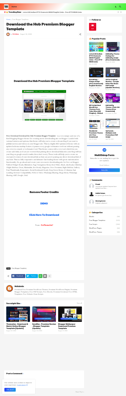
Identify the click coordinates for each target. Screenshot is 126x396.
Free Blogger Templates (20, 19)
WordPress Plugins (104, 228)
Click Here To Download (44, 215)
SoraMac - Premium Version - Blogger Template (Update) (44, 326)
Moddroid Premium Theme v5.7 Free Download (96, 134)
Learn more (21, 385)
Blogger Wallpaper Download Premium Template (67, 326)
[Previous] (118, 12)
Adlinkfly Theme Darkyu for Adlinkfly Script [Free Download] (113, 57)
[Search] (120, 7)
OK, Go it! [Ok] (10, 390)
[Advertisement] (44, 56)
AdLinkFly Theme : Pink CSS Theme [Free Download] (113, 108)
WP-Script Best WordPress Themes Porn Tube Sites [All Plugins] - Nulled (96, 109)
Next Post (79, 392)
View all (79, 303)
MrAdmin (19, 286)
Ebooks (104, 217)
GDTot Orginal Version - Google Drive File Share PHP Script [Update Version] (113, 83)
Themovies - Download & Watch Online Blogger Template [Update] (17, 326)
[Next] (121, 12)
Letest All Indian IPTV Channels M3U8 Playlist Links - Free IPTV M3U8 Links (52, 12)
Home (14, 7)
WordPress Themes (104, 232)
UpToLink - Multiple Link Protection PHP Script (112, 134)
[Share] (80, 34)
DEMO (44, 203)
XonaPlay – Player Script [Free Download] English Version (96, 82)
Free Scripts (104, 224)
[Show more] (49, 276)
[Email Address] (104, 165)
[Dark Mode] (116, 7)
